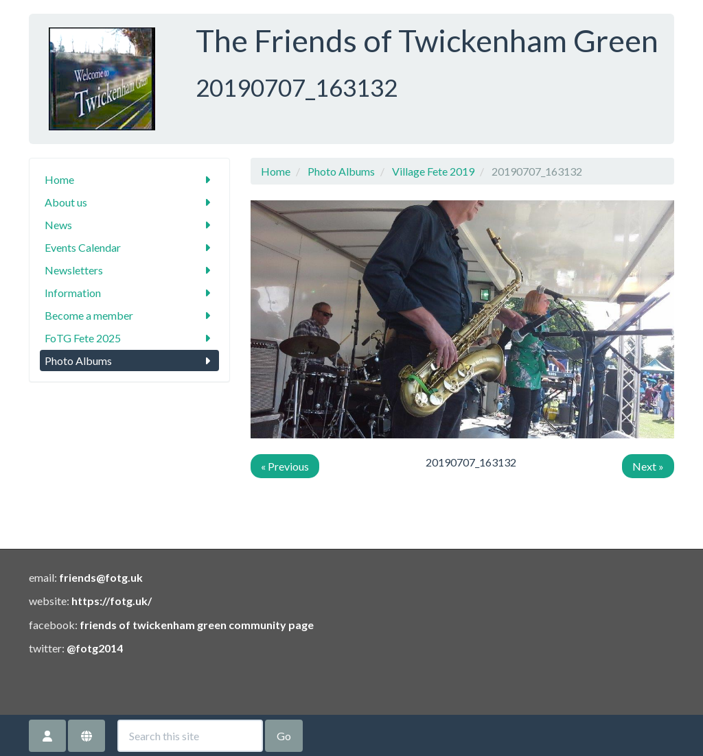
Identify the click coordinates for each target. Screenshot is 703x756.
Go (284, 735)
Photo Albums (129, 360)
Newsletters (129, 270)
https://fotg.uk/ (111, 600)
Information (129, 292)
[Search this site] (190, 736)
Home (129, 179)
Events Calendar (129, 247)
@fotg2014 (95, 647)
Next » (648, 466)
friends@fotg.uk (101, 577)
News (129, 225)
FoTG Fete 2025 (129, 338)
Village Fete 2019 (433, 171)
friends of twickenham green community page (197, 624)
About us (129, 202)
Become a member (129, 315)
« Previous (285, 466)
